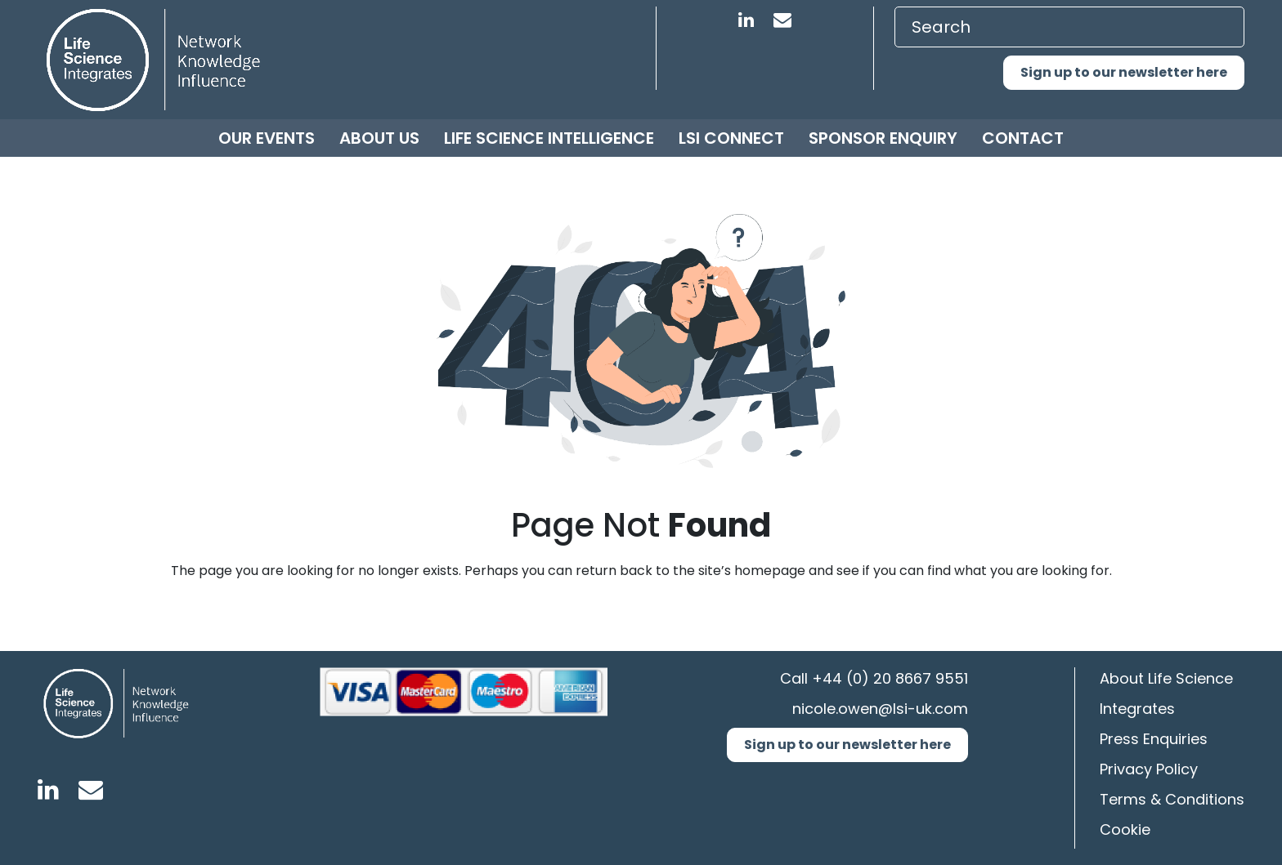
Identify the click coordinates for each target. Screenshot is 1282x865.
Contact (1023, 138)
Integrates (1137, 708)
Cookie (1125, 829)
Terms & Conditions (1172, 799)
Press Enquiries (1154, 739)
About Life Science (1166, 678)
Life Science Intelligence (549, 138)
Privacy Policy (1149, 769)
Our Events (266, 138)
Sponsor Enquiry (883, 138)
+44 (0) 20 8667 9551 (890, 678)
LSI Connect (731, 138)
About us (379, 138)
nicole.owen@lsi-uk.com (880, 708)
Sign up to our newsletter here (1123, 72)
